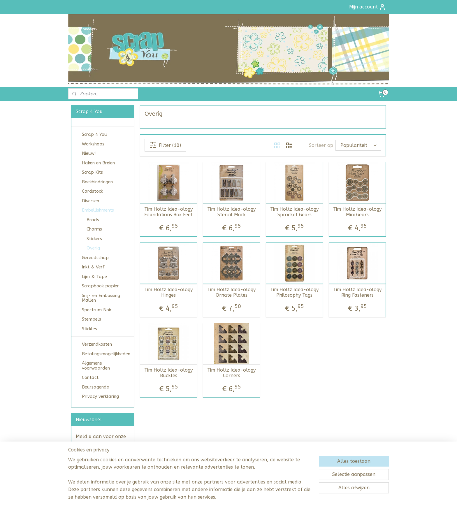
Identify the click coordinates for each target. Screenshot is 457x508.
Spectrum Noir (97, 309)
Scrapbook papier (100, 286)
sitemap (208, 497)
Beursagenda (96, 387)
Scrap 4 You (94, 134)
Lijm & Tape (94, 276)
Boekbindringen (97, 181)
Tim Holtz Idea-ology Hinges (168, 292)
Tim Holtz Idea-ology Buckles (168, 372)
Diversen (90, 200)
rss (219, 497)
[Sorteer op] (358, 145)
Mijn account (367, 6)
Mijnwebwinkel (289, 497)
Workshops (93, 144)
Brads (93, 219)
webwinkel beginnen (240, 497)
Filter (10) (165, 145)
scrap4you (83, 478)
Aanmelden (93, 458)
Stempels (91, 319)
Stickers (94, 238)
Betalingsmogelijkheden (106, 353)
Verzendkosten (97, 344)
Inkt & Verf (93, 267)
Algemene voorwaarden (96, 366)
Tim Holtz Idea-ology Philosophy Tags (294, 292)
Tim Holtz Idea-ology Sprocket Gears (294, 211)
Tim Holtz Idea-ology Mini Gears (357, 211)
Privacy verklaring (100, 396)
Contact (90, 377)
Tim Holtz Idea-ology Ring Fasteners (357, 292)
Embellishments (98, 210)
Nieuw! (89, 153)
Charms (94, 229)
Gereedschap (95, 257)
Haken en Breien (98, 163)
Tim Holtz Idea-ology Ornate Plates (231, 292)
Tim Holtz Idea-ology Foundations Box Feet (168, 211)
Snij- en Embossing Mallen (101, 298)
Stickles (89, 328)
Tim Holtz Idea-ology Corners (231, 372)
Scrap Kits (92, 172)
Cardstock (92, 191)
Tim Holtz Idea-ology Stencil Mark (231, 211)
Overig (93, 248)
